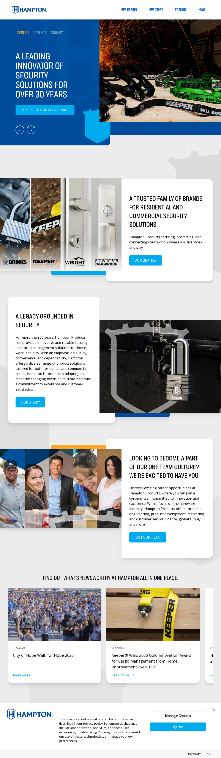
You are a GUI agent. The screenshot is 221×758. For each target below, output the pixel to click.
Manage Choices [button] (178, 715)
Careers (180, 9)
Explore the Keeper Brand (45, 110)
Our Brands (129, 9)
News (202, 9)
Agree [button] (178, 726)
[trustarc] (208, 753)
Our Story (156, 9)
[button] (214, 709)
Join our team (147, 537)
